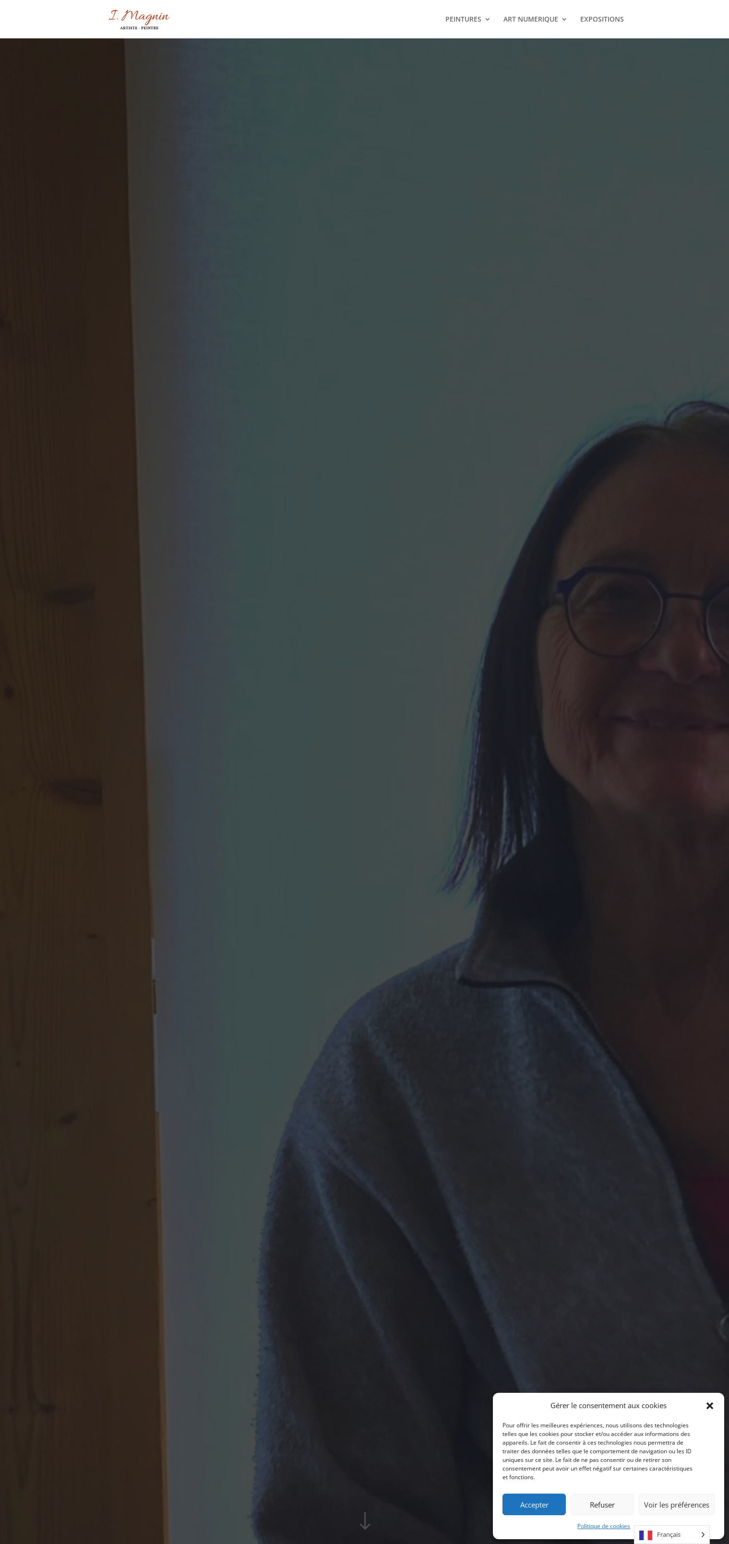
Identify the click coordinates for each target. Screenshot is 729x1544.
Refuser (602, 1504)
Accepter (534, 1504)
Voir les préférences (676, 1504)
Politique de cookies (603, 1526)
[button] (710, 1406)
